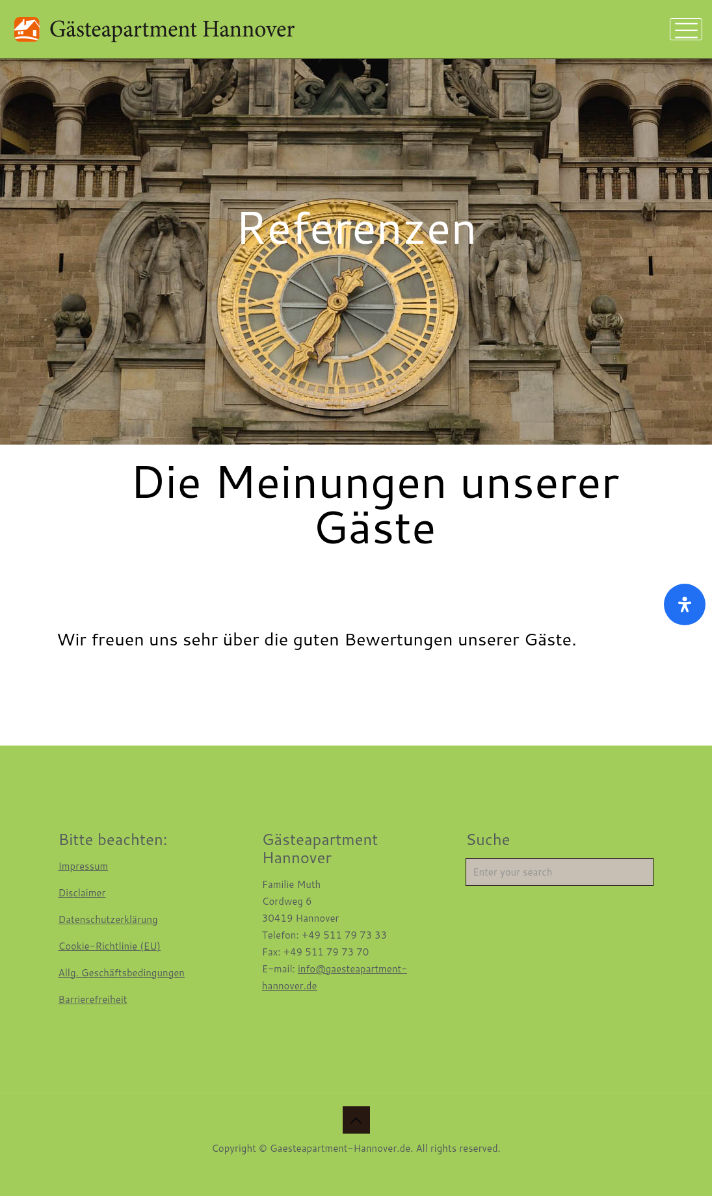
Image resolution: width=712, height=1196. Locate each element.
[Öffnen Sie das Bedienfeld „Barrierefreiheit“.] (684, 604)
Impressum (84, 866)
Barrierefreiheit (93, 999)
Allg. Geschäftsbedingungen (122, 973)
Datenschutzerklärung (108, 919)
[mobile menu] (686, 29)
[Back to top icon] (356, 1120)
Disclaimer (82, 893)
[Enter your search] (559, 872)
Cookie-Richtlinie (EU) (110, 946)
